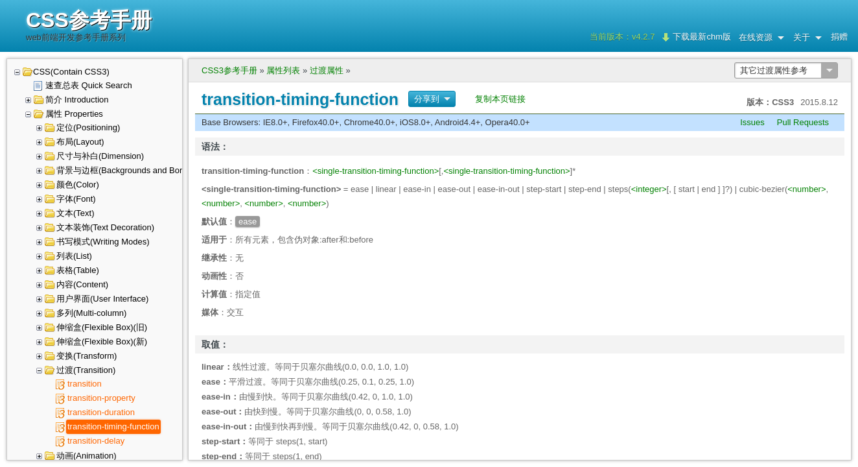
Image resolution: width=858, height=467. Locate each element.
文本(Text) (75, 213)
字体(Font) (76, 199)
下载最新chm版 (702, 37)
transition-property (101, 398)
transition (84, 384)
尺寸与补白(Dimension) (100, 156)
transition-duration (101, 412)
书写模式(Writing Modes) (103, 241)
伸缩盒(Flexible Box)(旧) (101, 327)
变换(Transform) (86, 356)
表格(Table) (77, 270)
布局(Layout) (80, 142)
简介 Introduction (77, 99)
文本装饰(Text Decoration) (105, 227)
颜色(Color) (77, 184)
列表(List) (74, 256)
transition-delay (95, 441)
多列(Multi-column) (91, 313)
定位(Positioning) (88, 127)
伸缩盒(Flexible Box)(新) (101, 341)
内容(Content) (82, 284)
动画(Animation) (86, 456)
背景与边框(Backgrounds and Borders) (129, 170)
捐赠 (839, 37)
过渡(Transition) (85, 370)
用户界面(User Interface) (102, 299)
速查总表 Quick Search (88, 85)
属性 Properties (74, 114)
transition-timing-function (113, 426)
